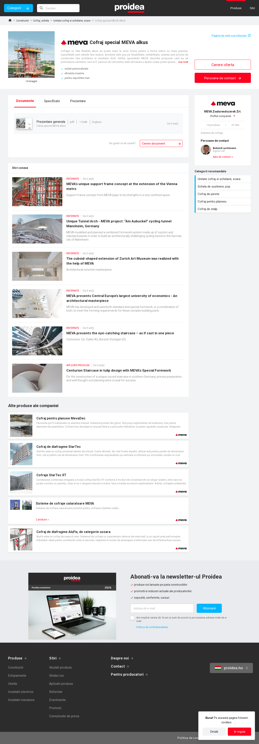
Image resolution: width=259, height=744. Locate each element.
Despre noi (120, 658)
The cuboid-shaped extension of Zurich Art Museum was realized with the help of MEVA (98, 268)
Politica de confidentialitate (152, 627)
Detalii (214, 731)
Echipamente (17, 676)
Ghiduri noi (56, 676)
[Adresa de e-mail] (162, 608)
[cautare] (58, 8)
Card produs (98, 426)
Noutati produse (60, 667)
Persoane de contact (223, 78)
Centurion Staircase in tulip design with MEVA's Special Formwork (98, 380)
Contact (118, 666)
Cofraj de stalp (223, 209)
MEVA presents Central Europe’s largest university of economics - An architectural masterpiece (98, 305)
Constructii (22, 20)
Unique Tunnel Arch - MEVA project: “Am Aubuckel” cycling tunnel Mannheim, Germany (98, 231)
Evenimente (57, 700)
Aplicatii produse (61, 684)
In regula (239, 731)
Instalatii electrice (20, 692)
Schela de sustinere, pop (223, 186)
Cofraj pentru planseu (223, 201)
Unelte (12, 684)
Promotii (55, 708)
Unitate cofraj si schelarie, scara (71, 20)
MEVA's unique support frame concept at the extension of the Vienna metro (98, 193)
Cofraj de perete (223, 194)
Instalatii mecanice (21, 700)
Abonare (209, 608)
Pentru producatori (127, 674)
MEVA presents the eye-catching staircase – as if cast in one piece (98, 342)
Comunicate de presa (64, 716)
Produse (15, 658)
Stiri (53, 658)
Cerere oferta (222, 64)
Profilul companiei (223, 114)
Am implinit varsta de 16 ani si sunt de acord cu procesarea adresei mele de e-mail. (181, 619)
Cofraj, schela (41, 20)
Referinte (55, 692)
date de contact (222, 156)
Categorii (14, 8)
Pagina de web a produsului (229, 35)
